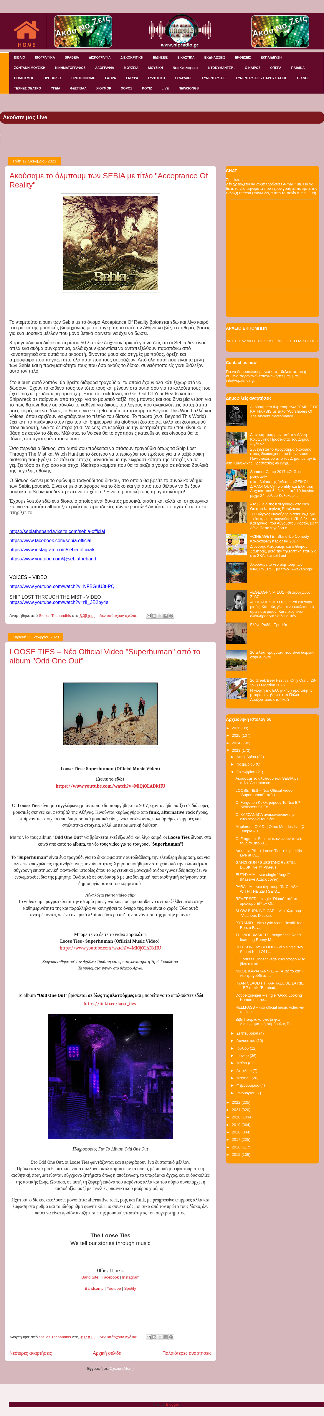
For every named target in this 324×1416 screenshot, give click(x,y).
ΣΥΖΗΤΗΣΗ (156, 78)
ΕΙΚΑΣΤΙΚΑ (186, 57)
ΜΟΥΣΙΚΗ (155, 67)
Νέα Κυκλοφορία (186, 67)
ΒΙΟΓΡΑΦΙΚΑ (45, 57)
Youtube (114, 1288)
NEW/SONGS (188, 88)
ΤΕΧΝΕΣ (303, 78)
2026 (237, 728)
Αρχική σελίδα (107, 1353)
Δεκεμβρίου (247, 757)
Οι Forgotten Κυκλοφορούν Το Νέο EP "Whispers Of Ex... (267, 804)
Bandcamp (94, 1288)
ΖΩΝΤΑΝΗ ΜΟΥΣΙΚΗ (30, 67)
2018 (237, 1132)
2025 (237, 735)
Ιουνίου (243, 1055)
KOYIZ (147, 88)
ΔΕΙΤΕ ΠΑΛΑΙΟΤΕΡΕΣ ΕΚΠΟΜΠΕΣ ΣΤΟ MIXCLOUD (272, 341)
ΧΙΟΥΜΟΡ (103, 88)
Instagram (130, 1277)
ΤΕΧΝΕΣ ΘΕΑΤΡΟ (27, 88)
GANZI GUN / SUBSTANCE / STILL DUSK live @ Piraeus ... (265, 864)
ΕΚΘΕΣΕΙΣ (243, 57)
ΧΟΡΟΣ (126, 88)
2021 (237, 1110)
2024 (237, 743)
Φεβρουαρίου (248, 1085)
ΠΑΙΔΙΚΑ (298, 67)
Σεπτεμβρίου (248, 1033)
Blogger (172, 1404)
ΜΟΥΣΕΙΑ (131, 67)
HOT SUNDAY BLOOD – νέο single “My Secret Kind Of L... (269, 949)
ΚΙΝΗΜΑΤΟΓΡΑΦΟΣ (70, 67)
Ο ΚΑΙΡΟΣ (252, 67)
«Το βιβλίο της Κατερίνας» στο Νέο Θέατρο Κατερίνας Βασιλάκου (279, 506)
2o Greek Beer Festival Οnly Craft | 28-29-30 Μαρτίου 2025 (283, 682)
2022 (237, 1102)
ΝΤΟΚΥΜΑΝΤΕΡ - (221, 67)
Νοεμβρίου (246, 764)
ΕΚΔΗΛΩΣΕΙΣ (214, 57)
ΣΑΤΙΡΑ (110, 78)
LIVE (165, 88)
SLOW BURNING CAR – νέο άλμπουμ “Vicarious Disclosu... (268, 913)
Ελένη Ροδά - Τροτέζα (268, 624)
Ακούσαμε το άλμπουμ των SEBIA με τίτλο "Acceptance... (266, 780)
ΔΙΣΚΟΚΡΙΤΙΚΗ (131, 57)
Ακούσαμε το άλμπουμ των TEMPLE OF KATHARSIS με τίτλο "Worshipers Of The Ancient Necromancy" (284, 411)
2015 (237, 1154)
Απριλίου (245, 1070)
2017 (237, 1139)
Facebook (110, 1277)
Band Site (89, 1277)
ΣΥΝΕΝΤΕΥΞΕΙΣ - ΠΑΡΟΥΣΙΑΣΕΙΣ (261, 78)
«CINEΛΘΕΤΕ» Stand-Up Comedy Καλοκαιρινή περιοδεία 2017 (279, 538)
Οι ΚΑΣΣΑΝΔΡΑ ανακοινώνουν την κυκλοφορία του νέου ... (265, 816)
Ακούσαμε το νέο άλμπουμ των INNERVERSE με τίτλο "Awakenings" (281, 566)
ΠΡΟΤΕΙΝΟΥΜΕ (83, 78)
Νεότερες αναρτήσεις (30, 1353)
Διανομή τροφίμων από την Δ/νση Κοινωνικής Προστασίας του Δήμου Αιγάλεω (279, 439)
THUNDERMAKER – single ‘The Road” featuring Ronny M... (268, 937)
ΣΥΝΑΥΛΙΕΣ (183, 78)
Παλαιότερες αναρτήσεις (187, 1353)
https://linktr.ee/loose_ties (110, 1003)
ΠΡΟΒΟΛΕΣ (53, 78)
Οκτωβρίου (246, 772)
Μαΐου (242, 1063)
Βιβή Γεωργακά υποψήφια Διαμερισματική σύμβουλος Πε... (264, 1021)
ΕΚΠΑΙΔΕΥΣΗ (271, 57)
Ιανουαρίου (247, 1093)
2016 (237, 1147)
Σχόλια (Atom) (122, 1368)
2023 (237, 750)
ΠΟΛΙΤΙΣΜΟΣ (24, 78)
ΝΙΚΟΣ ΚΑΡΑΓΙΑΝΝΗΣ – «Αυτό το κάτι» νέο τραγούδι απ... (269, 973)
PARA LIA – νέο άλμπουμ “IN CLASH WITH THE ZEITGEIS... (266, 889)
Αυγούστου (247, 1040)
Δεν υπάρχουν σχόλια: (119, 615)
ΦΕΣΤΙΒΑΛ (78, 88)
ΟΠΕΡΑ (275, 67)
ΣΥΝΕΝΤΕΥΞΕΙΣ (214, 78)
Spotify (130, 1288)
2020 (237, 1117)
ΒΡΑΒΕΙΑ (72, 57)
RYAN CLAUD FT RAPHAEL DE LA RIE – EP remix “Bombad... (269, 985)
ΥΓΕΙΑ (55, 88)
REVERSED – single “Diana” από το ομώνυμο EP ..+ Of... (266, 901)
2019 (237, 1125)
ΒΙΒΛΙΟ (19, 57)
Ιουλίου (243, 1048)
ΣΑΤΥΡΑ (132, 78)
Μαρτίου (244, 1078)
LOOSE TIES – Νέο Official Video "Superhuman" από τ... (263, 792)
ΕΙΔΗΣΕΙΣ (160, 57)
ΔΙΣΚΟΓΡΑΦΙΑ (99, 57)
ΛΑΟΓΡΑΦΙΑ (104, 67)
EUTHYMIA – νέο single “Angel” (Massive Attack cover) (262, 877)
